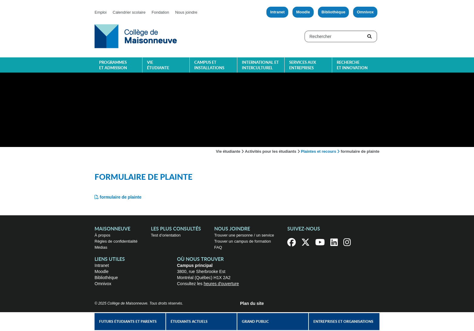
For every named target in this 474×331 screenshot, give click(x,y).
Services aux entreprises (302, 65)
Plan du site (252, 303)
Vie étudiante (158, 65)
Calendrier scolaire (129, 12)
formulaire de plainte (121, 197)
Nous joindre (186, 12)
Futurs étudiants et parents (128, 321)
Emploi (101, 12)
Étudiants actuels (189, 321)
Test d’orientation (166, 235)
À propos (102, 235)
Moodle (303, 12)
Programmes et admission (113, 65)
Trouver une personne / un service (244, 235)
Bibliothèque (333, 12)
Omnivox (365, 12)
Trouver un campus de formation (242, 241)
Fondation (160, 12)
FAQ (218, 247)
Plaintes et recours (318, 151)
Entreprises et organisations (343, 321)
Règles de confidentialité (116, 241)
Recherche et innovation (352, 65)
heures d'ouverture (221, 283)
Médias (101, 247)
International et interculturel (260, 65)
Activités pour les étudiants (270, 151)
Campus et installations (209, 65)
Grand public (255, 321)
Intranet (277, 12)
